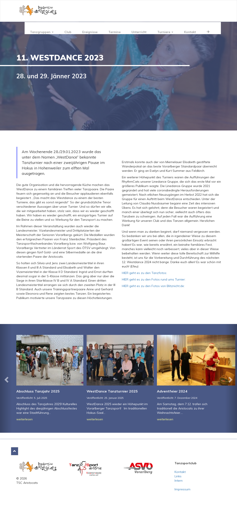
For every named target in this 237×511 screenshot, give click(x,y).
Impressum (182, 489)
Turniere (165, 32)
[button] (6, 378)
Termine (114, 32)
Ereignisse (89, 32)
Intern (179, 481)
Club (67, 32)
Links (178, 476)
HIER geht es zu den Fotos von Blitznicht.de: (153, 286)
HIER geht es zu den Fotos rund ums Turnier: (153, 279)
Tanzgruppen (42, 32)
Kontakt (190, 32)
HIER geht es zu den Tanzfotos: (144, 273)
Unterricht (138, 32)
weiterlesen (24, 419)
